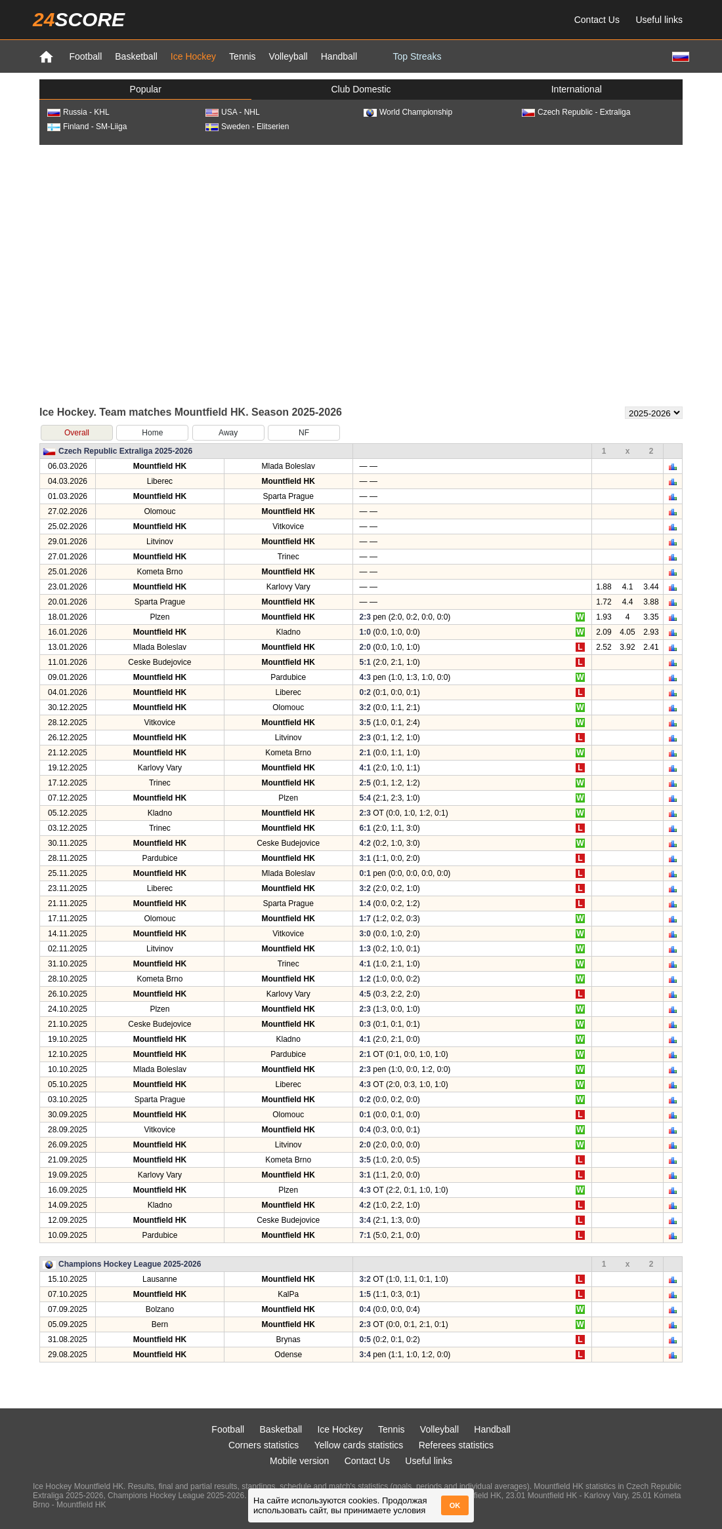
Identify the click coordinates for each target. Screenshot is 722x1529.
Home (152, 432)
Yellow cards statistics (359, 1445)
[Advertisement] (123, 274)
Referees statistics (456, 1445)
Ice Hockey (193, 56)
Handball (339, 56)
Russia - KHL (78, 112)
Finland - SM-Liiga (87, 126)
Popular (145, 89)
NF (304, 432)
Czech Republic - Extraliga (576, 112)
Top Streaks (417, 56)
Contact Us (597, 19)
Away (228, 432)
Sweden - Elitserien (247, 126)
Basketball (136, 56)
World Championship (408, 112)
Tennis (242, 56)
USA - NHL (232, 112)
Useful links (659, 19)
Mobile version (299, 1461)
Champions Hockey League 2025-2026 (129, 1264)
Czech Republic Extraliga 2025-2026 (125, 451)
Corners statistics (263, 1445)
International (576, 89)
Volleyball (288, 56)
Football (85, 56)
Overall (76, 432)
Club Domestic (361, 89)
